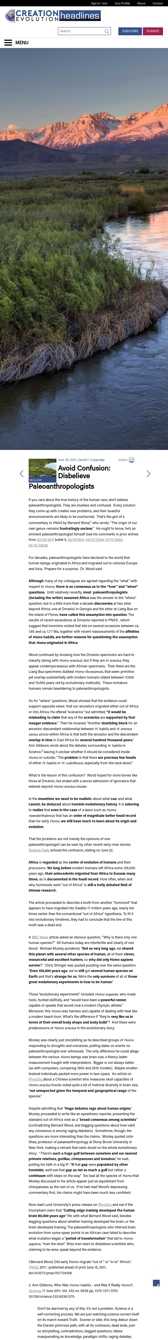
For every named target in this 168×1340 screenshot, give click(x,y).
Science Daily (39, 850)
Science (35, 1291)
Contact (158, 3)
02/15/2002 (37, 545)
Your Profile (122, 3)
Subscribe (130, 31)
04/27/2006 (95, 540)
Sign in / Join (99, 3)
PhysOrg (36, 1079)
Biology (36, 480)
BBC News (40, 937)
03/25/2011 (45, 540)
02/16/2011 (76, 540)
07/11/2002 (113, 540)
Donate (153, 31)
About (141, 3)
